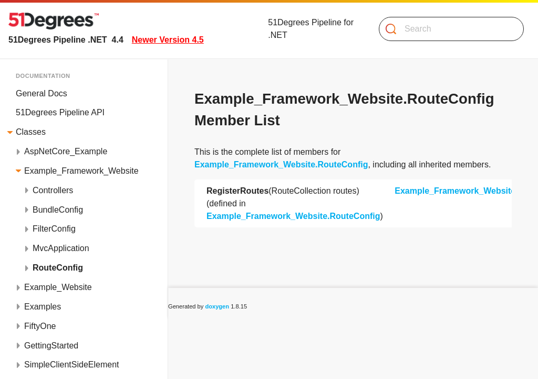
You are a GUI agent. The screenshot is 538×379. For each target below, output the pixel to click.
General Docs (41, 93)
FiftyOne (40, 326)
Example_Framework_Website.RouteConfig (281, 164)
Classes (31, 131)
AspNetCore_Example (65, 151)
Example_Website (58, 287)
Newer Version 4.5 (168, 39)
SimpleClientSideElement (71, 364)
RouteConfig (58, 267)
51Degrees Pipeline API (60, 112)
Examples (42, 306)
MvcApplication (61, 248)
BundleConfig (58, 209)
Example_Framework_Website (81, 170)
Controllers (53, 190)
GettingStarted (51, 345)
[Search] (447, 28)
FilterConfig (54, 228)
